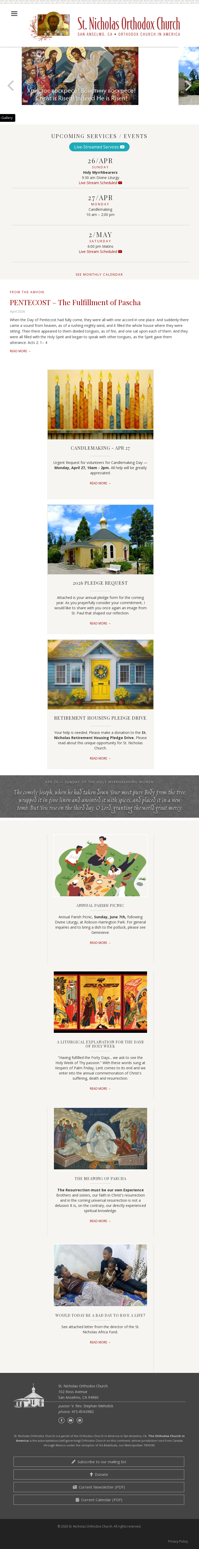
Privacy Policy (178, 1541)
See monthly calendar (99, 274)
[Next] (187, 86)
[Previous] (12, 86)
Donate (99, 1474)
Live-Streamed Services (99, 147)
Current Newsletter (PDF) (99, 1487)
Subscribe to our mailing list (99, 1461)
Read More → (20, 351)
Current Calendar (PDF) (99, 1499)
